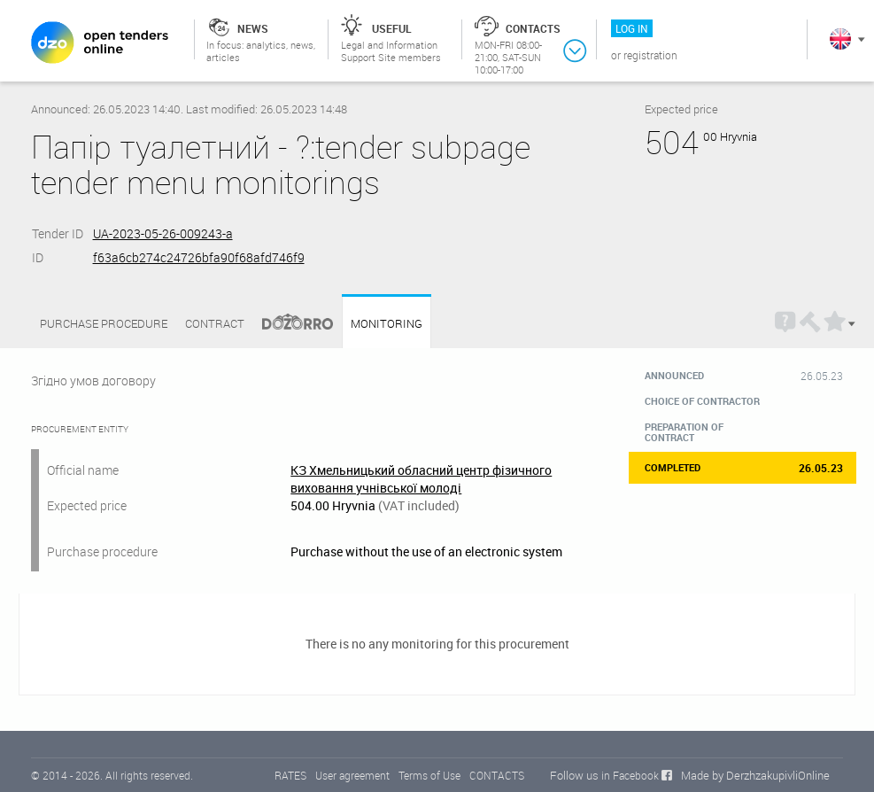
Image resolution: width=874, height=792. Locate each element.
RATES (290, 775)
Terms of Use (429, 775)
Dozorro (289, 324)
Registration (650, 55)
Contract (214, 323)
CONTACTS (496, 775)
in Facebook (630, 775)
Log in (631, 28)
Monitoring (386, 324)
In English (840, 38)
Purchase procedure (103, 323)
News (252, 28)
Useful (392, 28)
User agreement (352, 775)
